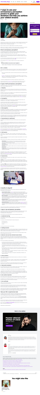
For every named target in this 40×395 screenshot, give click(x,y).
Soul (15, 1)
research (8, 129)
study (7, 60)
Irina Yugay (2, 19)
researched (21, 96)
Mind (11, 1)
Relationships (18, 1)
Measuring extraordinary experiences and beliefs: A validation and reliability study (13, 360)
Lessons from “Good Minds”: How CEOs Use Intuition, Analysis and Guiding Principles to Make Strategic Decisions (16, 365)
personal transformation (11, 348)
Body (13, 1)
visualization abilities (3, 166)
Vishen (6, 19)
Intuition (3, 75)
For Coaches (25, 1)
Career (22, 1)
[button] (31, 1)
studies (14, 105)
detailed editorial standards (19, 359)
